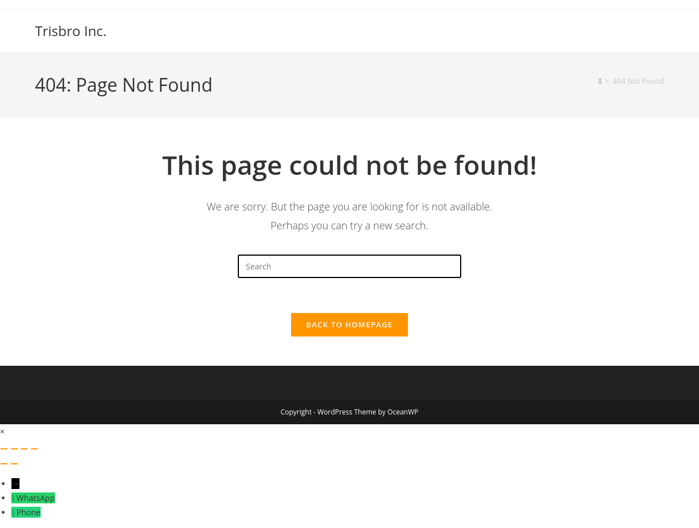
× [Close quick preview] (2, 431)
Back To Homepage (349, 324)
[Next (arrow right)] (14, 464)
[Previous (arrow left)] (4, 464)
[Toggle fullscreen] (14, 449)
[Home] (600, 81)
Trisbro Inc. (71, 30)
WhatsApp (36, 497)
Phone (29, 512)
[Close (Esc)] (34, 449)
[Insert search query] (349, 266)
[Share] (24, 449)
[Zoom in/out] (4, 449)
